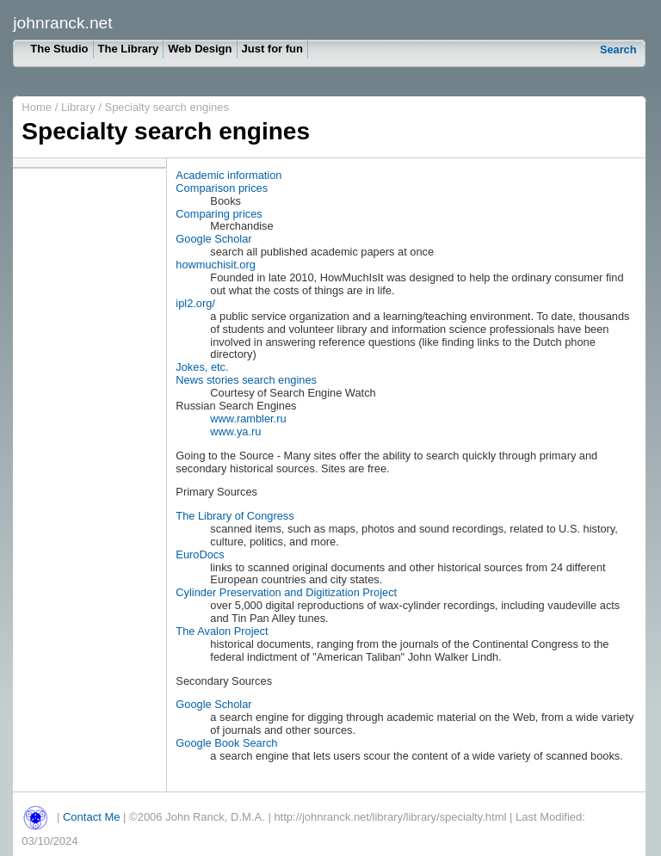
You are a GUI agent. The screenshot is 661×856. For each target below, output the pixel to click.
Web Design (200, 48)
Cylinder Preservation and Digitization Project (286, 592)
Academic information (228, 175)
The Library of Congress (234, 515)
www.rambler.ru (248, 418)
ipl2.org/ (195, 303)
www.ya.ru (235, 431)
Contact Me (91, 816)
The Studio (59, 48)
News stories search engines (246, 379)
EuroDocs (200, 554)
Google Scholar (213, 238)
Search (618, 49)
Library (79, 107)
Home (37, 107)
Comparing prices (219, 213)
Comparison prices (222, 188)
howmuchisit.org (215, 264)
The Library (128, 48)
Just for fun (273, 48)
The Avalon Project (222, 631)
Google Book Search (226, 742)
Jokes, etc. (202, 366)
